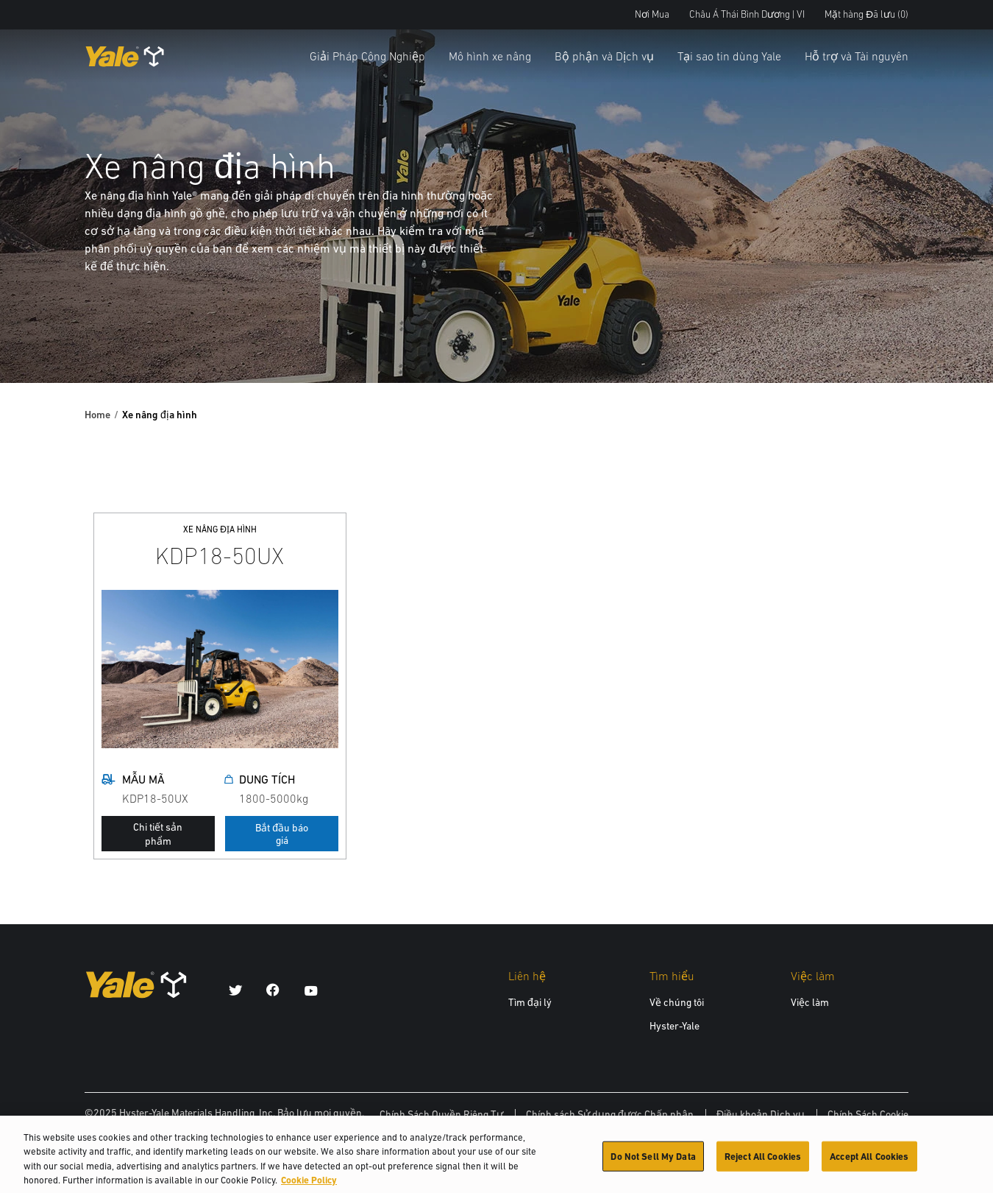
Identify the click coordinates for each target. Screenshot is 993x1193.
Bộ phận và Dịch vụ (604, 56)
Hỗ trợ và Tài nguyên (856, 56)
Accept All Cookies (869, 1161)
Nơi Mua (652, 14)
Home (97, 414)
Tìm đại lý (530, 1002)
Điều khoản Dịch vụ (760, 1114)
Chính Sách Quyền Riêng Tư (441, 1114)
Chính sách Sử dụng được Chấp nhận (610, 1114)
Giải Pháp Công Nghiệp (367, 56)
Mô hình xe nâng (490, 56)
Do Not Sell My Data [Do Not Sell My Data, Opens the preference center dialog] (653, 1161)
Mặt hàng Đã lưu (866, 14)
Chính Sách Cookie (868, 1114)
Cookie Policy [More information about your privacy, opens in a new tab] (309, 1186)
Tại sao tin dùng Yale (729, 56)
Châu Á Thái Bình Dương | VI (747, 14)
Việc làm (810, 1002)
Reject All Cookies (763, 1161)
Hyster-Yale (674, 1026)
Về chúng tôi (676, 1002)
